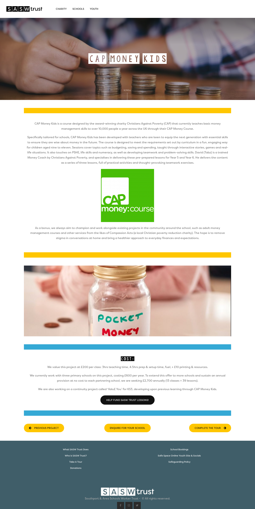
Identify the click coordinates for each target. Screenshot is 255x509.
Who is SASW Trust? (76, 455)
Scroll (127, 94)
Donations (75, 468)
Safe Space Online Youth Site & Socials (179, 455)
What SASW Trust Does (76, 449)
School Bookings (179, 449)
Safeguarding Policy (179, 461)
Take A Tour (75, 461)
